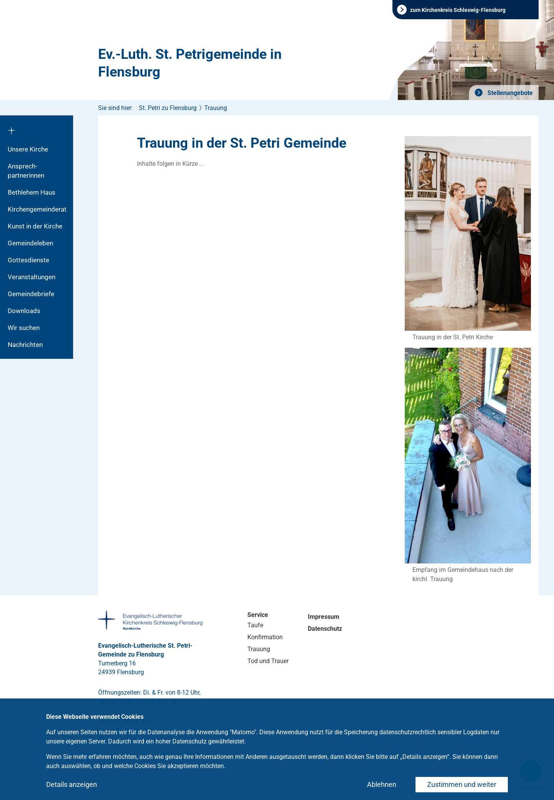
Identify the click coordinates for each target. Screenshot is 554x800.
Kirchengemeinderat (37, 209)
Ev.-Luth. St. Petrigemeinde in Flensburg (190, 63)
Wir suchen (24, 328)
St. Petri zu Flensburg (168, 108)
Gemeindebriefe (31, 294)
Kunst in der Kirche (35, 226)
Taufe (255, 625)
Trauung (215, 108)
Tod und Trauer (268, 661)
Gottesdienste (28, 260)
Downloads (24, 311)
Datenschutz (325, 628)
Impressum (323, 616)
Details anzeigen (71, 784)
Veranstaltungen (31, 277)
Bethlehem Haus (31, 192)
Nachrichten (25, 344)
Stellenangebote (509, 93)
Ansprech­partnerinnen (26, 170)
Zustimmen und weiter (461, 784)
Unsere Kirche (28, 149)
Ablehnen (381, 784)
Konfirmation (265, 637)
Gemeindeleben (30, 243)
